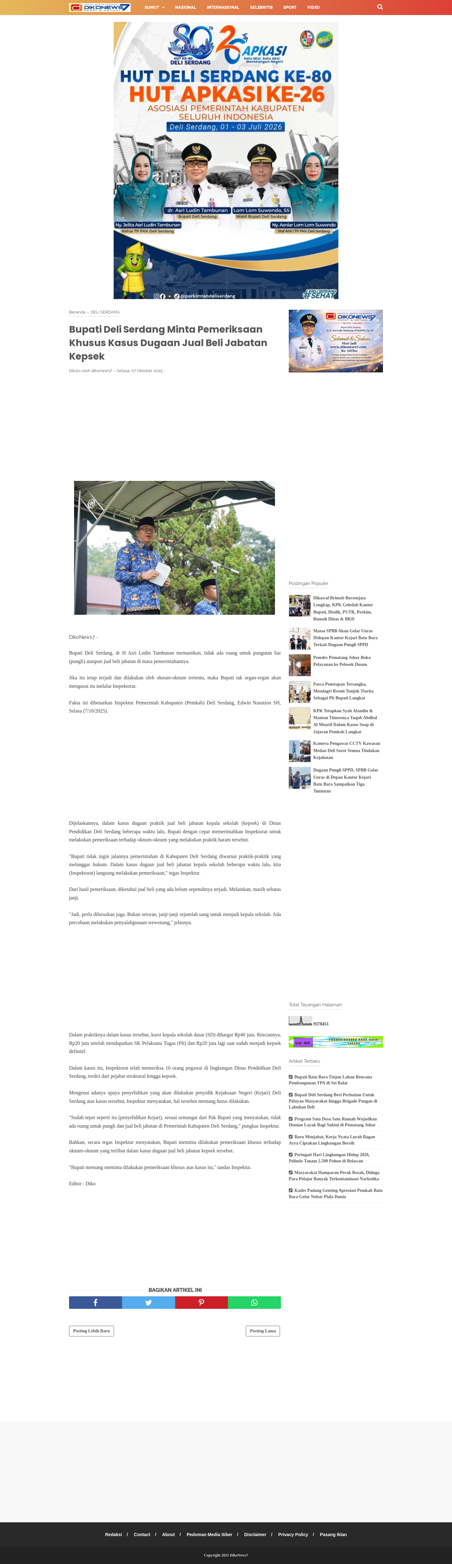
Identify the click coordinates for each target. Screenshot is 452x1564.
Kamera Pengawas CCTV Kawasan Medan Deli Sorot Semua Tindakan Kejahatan (346, 750)
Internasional (223, 7)
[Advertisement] (175, 425)
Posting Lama (263, 1331)
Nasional (185, 7)
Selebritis (261, 7)
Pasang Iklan (333, 1534)
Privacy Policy (293, 1534)
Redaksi (113, 1534)
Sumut (152, 7)
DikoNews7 (239, 1555)
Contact (142, 1534)
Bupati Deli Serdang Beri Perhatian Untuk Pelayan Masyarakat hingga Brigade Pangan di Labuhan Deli (333, 1101)
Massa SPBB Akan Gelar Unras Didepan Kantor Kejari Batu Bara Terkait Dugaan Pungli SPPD (345, 638)
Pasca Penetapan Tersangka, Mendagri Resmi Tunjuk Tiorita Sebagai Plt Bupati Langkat (343, 691)
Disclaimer (255, 1534)
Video (313, 7)
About (168, 1534)
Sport (290, 7)
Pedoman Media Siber (209, 1534)
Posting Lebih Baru (91, 1331)
